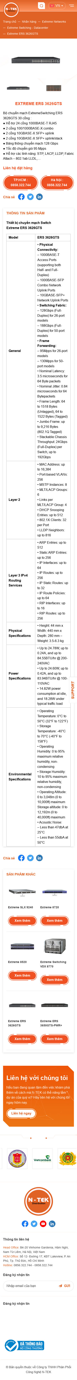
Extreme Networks (54, 21)
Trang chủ (9, 21)
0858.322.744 (43, 1265)
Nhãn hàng (29, 21)
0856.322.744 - (24, 1265)
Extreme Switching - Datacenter (27, 27)
